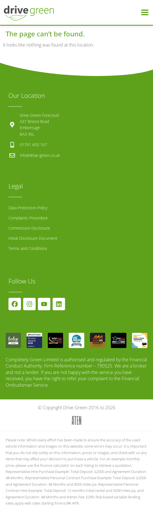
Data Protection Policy (27, 207)
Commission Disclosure (29, 228)
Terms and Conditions (27, 248)
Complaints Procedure (28, 218)
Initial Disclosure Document (32, 238)
